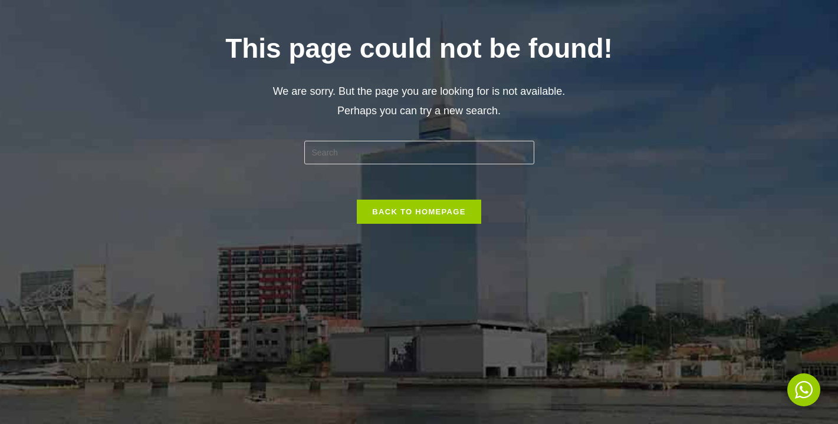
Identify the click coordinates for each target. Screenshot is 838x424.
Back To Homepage (418, 211)
